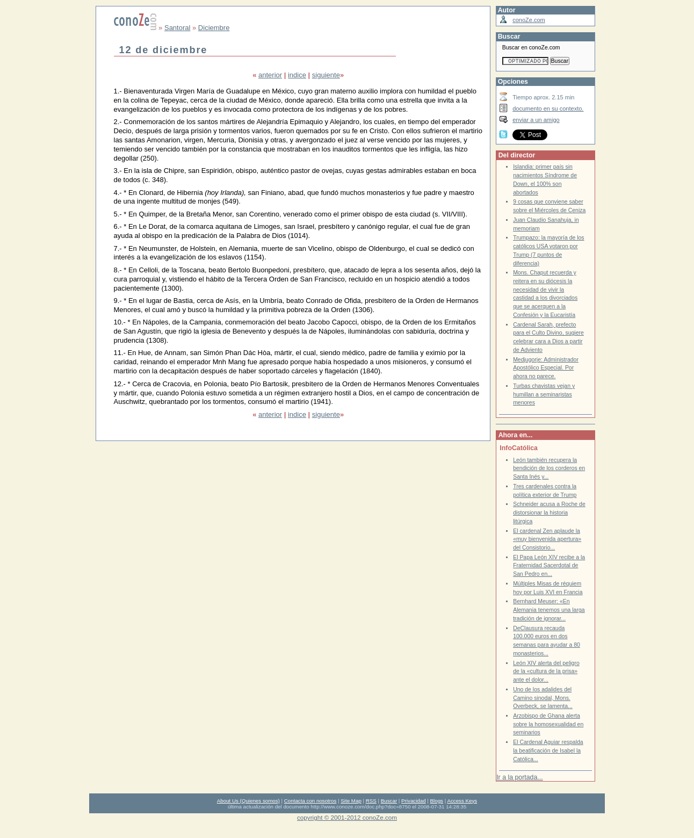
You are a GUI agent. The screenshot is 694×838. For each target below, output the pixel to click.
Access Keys (462, 801)
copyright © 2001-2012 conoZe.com (347, 817)
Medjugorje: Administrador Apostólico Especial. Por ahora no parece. (546, 368)
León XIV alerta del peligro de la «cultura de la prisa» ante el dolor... (546, 671)
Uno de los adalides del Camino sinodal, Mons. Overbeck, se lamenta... (543, 698)
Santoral (177, 28)
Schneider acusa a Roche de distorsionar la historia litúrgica (549, 512)
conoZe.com (528, 20)
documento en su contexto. (547, 108)
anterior (270, 75)
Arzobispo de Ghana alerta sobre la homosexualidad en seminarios (548, 724)
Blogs (436, 801)
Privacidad (413, 801)
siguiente (326, 75)
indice (297, 75)
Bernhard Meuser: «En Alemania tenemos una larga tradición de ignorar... (548, 609)
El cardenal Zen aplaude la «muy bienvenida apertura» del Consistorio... (547, 539)
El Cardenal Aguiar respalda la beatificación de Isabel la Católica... (548, 750)
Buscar (389, 801)
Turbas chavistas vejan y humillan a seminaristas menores (544, 394)
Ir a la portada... (519, 777)
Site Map (351, 801)
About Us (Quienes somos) (248, 801)
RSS (371, 801)
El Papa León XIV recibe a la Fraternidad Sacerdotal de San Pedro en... (549, 565)
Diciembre (214, 28)
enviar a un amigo (536, 120)
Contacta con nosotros (310, 801)
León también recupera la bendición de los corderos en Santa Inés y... (549, 468)
